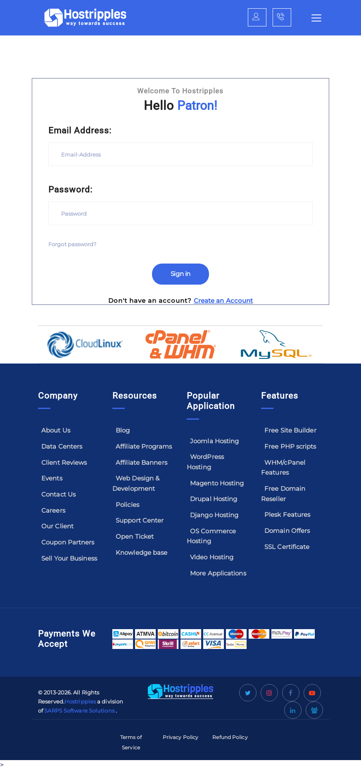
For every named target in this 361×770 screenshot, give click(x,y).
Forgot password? (72, 244)
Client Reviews (64, 462)
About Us (55, 430)
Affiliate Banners (141, 462)
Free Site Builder (290, 430)
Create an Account (223, 300)
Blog (123, 430)
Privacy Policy (180, 737)
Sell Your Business (69, 558)
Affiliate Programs (144, 446)
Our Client (57, 526)
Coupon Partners (68, 542)
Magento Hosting (217, 483)
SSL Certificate (287, 547)
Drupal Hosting (213, 499)
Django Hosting (214, 515)
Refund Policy (229, 737)
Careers (53, 510)
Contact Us (58, 494)
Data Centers (61, 446)
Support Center (140, 520)
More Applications (218, 573)
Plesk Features (287, 514)
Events (51, 478)
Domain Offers (287, 531)
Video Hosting (211, 557)
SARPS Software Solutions (79, 710)
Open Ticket (135, 536)
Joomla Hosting (214, 441)
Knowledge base (141, 552)
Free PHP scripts (290, 446)
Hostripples (80, 701)
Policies (127, 505)
